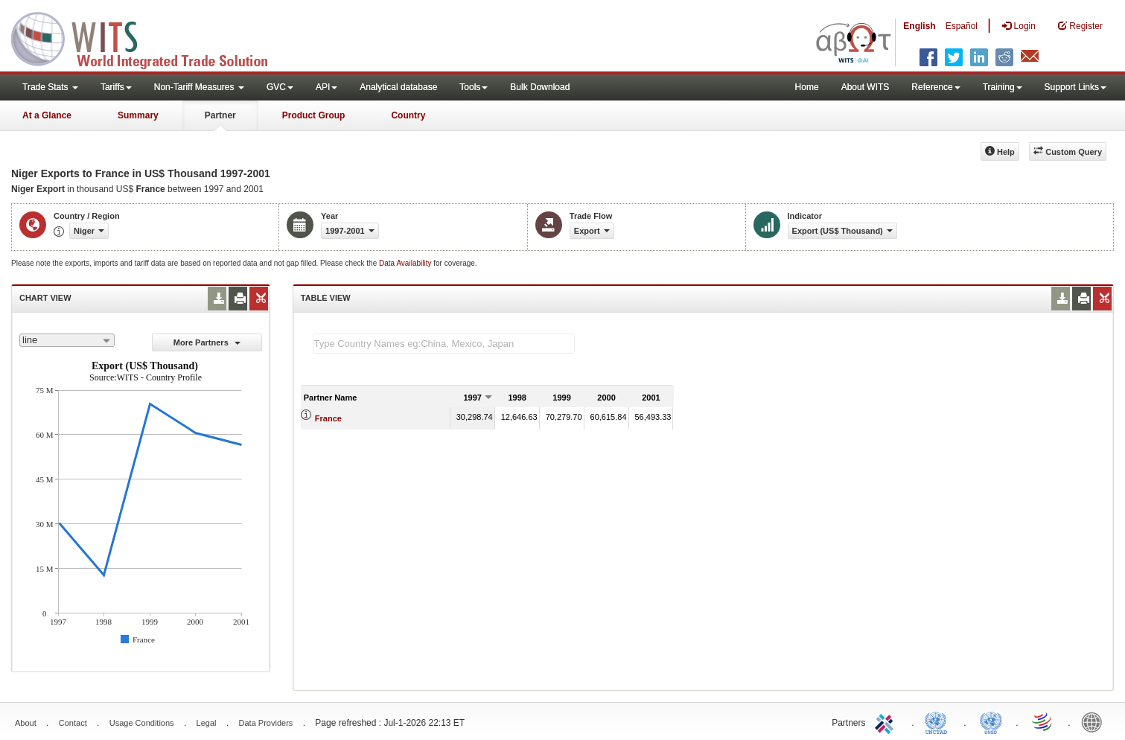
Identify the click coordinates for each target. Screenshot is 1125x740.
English (919, 26)
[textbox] (444, 344)
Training (1002, 87)
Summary (138, 115)
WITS (149, 37)
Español (962, 26)
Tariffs (116, 87)
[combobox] (67, 340)
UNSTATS (991, 721)
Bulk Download (540, 87)
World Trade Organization (1043, 721)
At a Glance (46, 115)
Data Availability (406, 263)
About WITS (865, 87)
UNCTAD (939, 721)
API (326, 87)
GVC (280, 87)
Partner (220, 115)
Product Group (313, 115)
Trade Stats (50, 87)
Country (408, 115)
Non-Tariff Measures (199, 87)
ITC (887, 721)
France (328, 418)
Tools (473, 87)
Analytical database (398, 87)
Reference (935, 87)
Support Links (1075, 87)
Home (807, 87)
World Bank (1095, 721)
